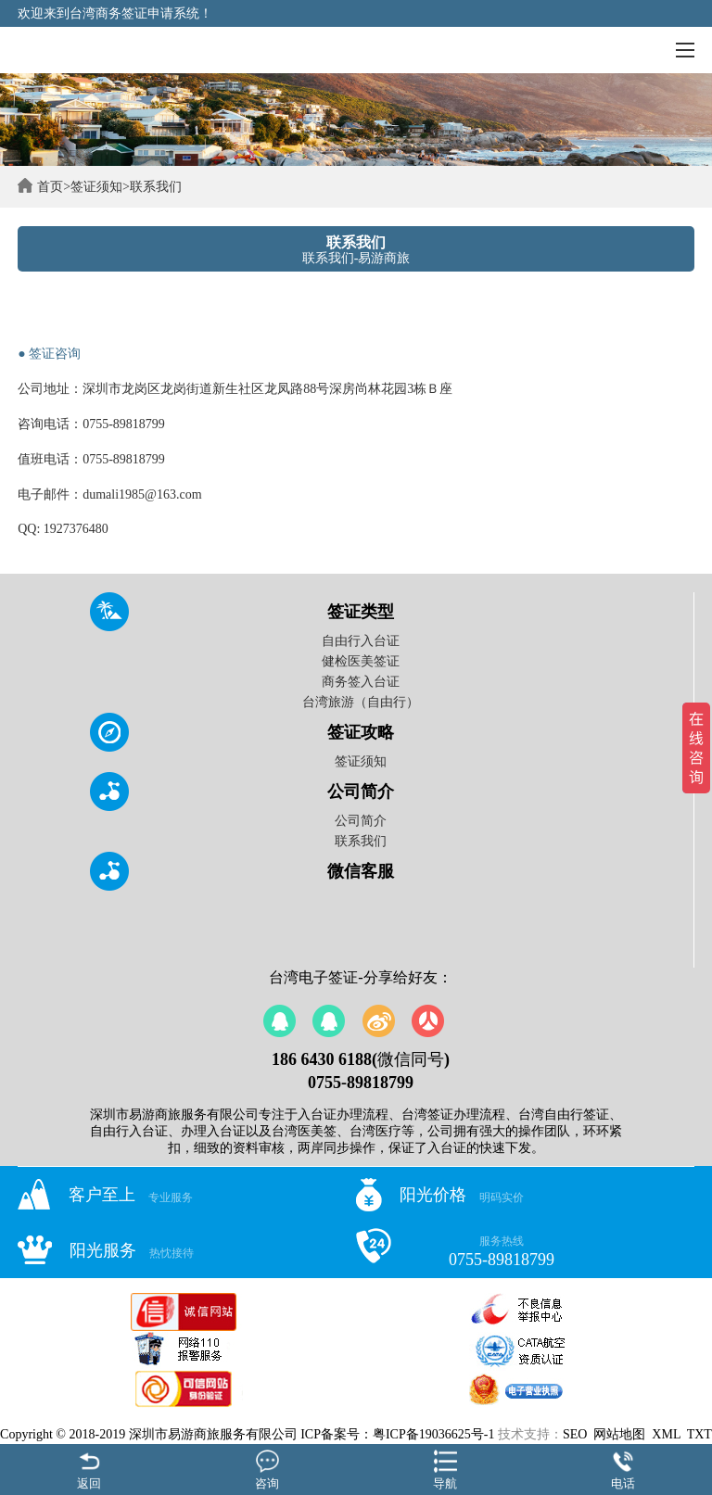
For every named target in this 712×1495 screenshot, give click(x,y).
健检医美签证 (361, 661)
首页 (50, 187)
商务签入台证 (361, 682)
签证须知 (96, 187)
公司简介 (361, 821)
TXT (699, 1434)
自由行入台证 (361, 641)
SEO (575, 1434)
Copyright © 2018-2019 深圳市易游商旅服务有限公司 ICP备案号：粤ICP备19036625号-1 (247, 1434)
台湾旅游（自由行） (360, 702)
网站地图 (619, 1434)
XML (666, 1434)
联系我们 (156, 187)
